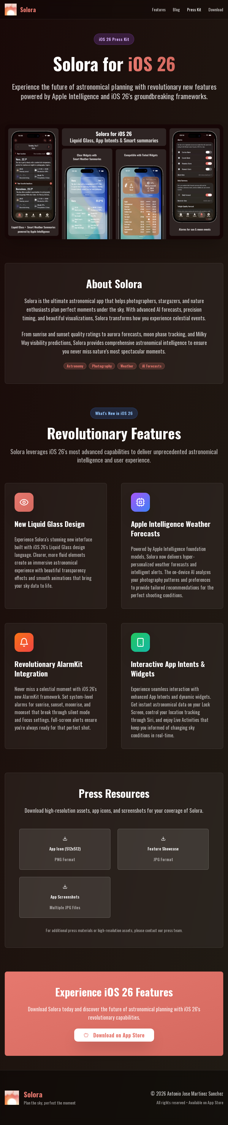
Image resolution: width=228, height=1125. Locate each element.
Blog (176, 9)
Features (159, 9)
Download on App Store (114, 1035)
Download (215, 9)
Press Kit (194, 9)
